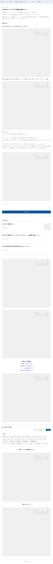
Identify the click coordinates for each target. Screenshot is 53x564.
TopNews (6, 436)
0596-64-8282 (29, 366)
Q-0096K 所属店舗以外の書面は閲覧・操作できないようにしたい (16, 246)
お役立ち (5, 441)
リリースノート (28, 443)
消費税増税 (26, 441)
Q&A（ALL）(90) (4, 203)
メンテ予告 (37, 443)
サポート (26, 1)
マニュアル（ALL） (7, 439)
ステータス (33, 1)
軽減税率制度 (33, 441)
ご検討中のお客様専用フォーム (26, 370)
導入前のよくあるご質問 (19, 1)
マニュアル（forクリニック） (31, 439)
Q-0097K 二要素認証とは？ (8, 224)
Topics (13, 436)
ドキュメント (43, 439)
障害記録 (19, 443)
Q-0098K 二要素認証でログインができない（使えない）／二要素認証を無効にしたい (20, 235)
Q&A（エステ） (29, 436)
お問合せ (39, 1)
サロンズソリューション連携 (9, 443)
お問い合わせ (26, 212)
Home (2, 1)
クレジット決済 (9, 1)
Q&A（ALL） (20, 436)
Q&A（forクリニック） (40, 436)
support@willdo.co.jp (28, 368)
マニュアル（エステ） (19, 439)
